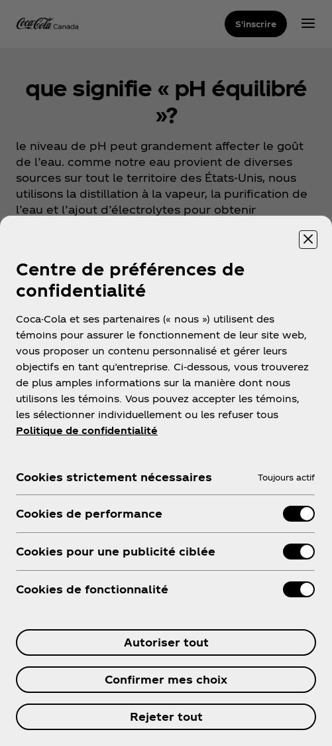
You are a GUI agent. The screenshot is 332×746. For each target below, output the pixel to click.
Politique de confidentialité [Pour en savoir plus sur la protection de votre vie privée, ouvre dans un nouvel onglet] (87, 430)
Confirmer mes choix (166, 679)
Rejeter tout (166, 716)
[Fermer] (308, 240)
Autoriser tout (166, 642)
